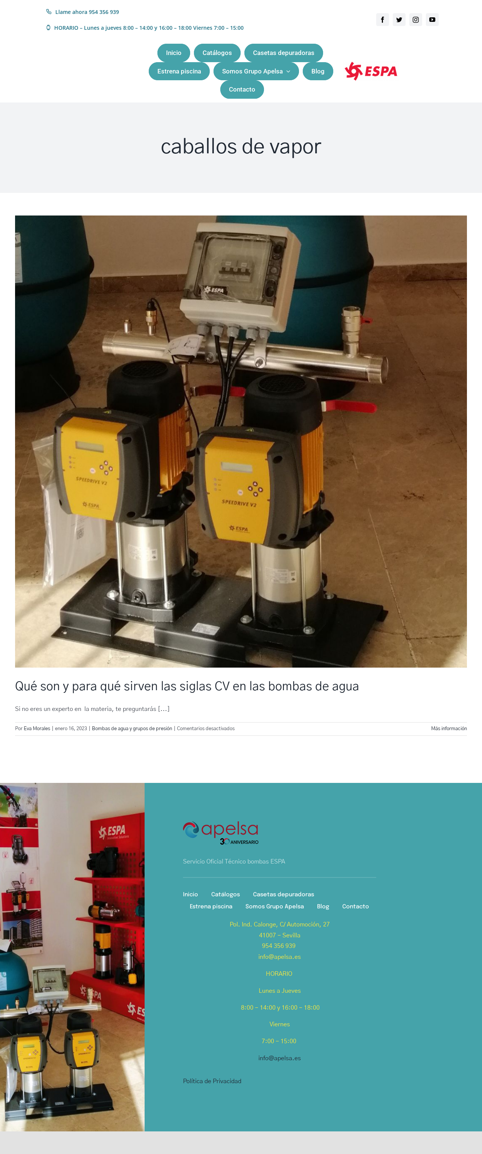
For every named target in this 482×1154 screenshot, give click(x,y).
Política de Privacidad (212, 1081)
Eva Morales (37, 728)
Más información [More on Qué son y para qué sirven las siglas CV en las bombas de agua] (449, 728)
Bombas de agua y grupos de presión (132, 728)
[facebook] (382, 19)
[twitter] (399, 19)
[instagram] (415, 19)
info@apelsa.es (279, 1058)
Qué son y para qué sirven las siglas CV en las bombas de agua (187, 686)
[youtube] (432, 19)
